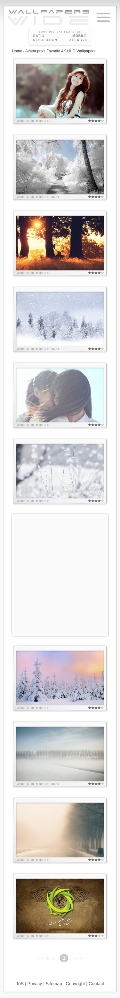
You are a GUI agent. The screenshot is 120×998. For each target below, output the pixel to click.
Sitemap (54, 983)
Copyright (75, 983)
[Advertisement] (60, 574)
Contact (96, 983)
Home (17, 51)
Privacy (34, 983)
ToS (20, 983)
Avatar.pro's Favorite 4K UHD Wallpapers (60, 51)
